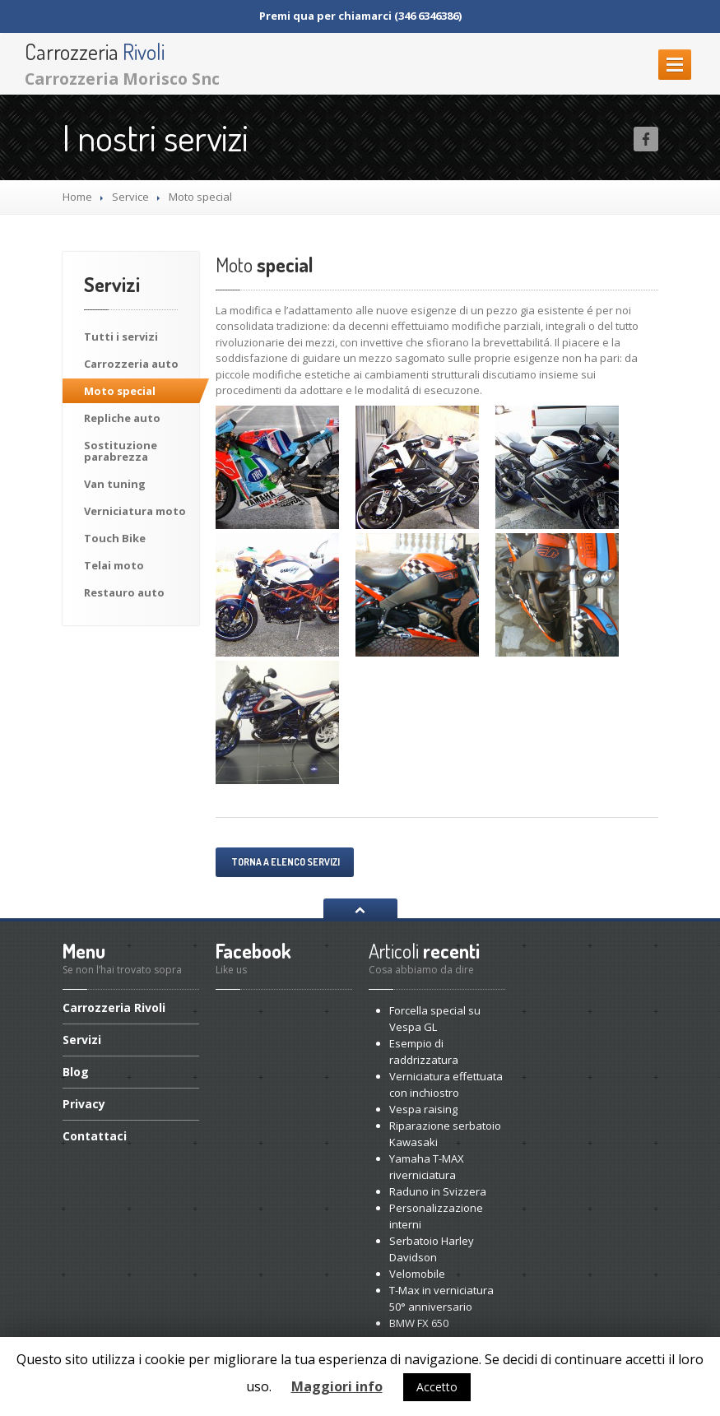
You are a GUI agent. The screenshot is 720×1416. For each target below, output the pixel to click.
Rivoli (114, 1008)
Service (130, 196)
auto (131, 363)
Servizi (82, 1039)
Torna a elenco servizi (285, 862)
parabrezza (120, 451)
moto (135, 511)
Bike (115, 538)
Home (77, 196)
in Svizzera (437, 1191)
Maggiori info (337, 1386)
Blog (76, 1071)
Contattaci (95, 1136)
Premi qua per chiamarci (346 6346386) (360, 15)
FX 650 (418, 1323)
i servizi (121, 336)
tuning (115, 483)
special (120, 390)
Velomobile (417, 1273)
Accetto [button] (437, 1387)
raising (423, 1109)
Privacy (84, 1104)
